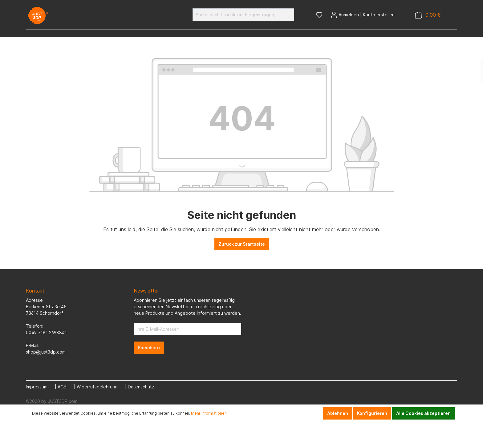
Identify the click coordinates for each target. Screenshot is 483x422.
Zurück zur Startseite (241, 244)
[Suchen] (287, 14)
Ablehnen (337, 413)
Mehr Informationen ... (210, 413)
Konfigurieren (372, 413)
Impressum (36, 386)
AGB (62, 386)
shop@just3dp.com (46, 351)
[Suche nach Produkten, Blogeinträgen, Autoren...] (236, 14)
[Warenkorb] (428, 15)
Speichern (149, 347)
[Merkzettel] (319, 15)
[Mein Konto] (363, 15)
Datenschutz (141, 386)
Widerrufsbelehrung (97, 386)
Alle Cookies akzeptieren (423, 413)
